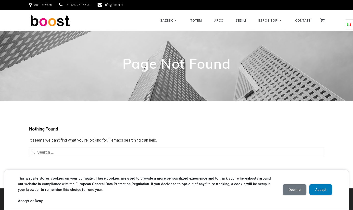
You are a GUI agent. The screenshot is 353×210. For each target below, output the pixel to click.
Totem (196, 20)
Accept (320, 190)
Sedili (241, 20)
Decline (295, 190)
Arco (219, 20)
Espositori (268, 20)
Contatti (303, 20)
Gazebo (167, 20)
